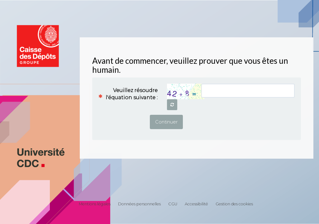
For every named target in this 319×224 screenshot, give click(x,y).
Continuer (166, 122)
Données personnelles (139, 204)
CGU (172, 204)
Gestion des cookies (234, 204)
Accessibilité (196, 204)
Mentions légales (95, 204)
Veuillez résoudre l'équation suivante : (130, 93)
